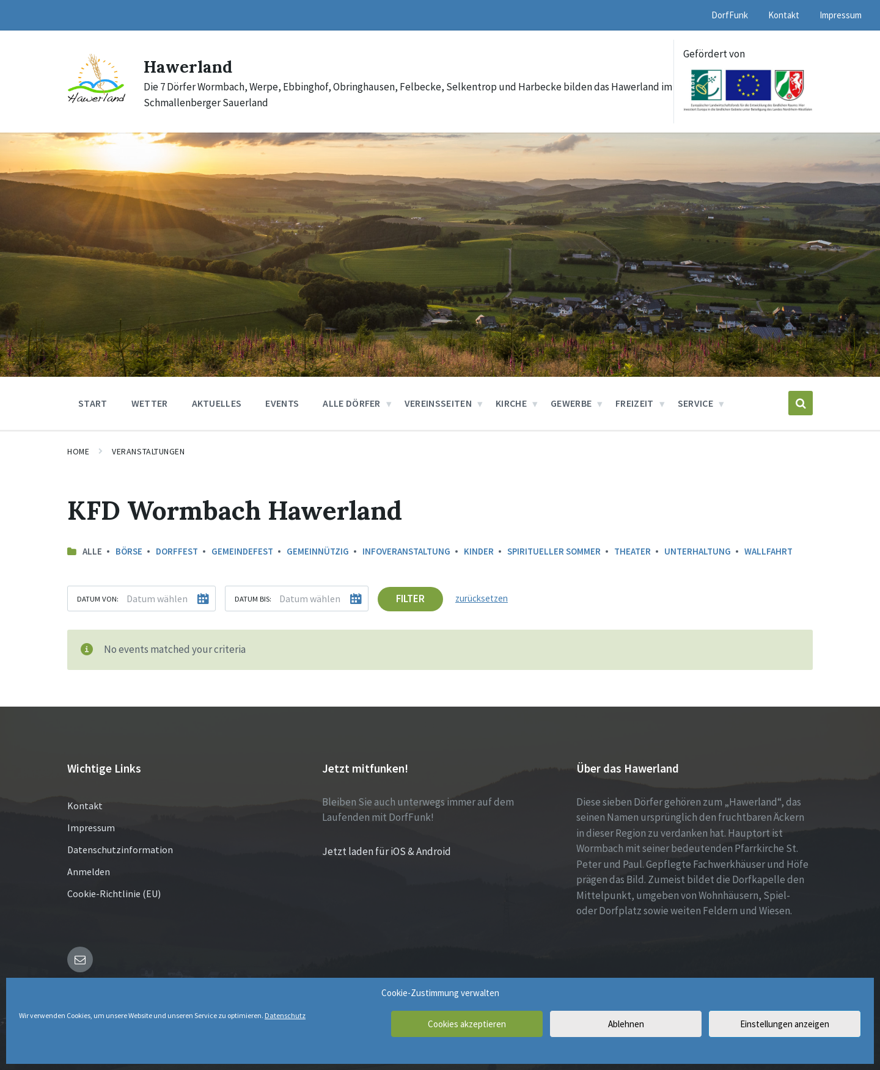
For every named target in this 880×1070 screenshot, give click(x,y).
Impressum (91, 827)
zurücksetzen (481, 598)
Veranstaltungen (148, 451)
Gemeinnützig (318, 551)
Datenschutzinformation (120, 849)
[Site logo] (96, 102)
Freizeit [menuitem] (634, 403)
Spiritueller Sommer (554, 551)
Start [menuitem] (93, 403)
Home (78, 451)
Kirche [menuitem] (511, 403)
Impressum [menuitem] (841, 15)
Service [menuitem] (695, 403)
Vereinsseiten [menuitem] (438, 403)
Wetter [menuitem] (149, 403)
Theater (632, 551)
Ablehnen (626, 1024)
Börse (129, 551)
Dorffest (177, 551)
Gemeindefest (242, 551)
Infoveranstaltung (406, 551)
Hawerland (192, 66)
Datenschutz (285, 1015)
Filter (410, 598)
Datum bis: (253, 598)
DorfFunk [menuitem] (729, 15)
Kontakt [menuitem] (783, 15)
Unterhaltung (697, 551)
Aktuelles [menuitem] (217, 403)
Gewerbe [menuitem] (571, 403)
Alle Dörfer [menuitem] (352, 403)
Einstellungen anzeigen (784, 1024)
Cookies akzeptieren (467, 1024)
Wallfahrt (768, 551)
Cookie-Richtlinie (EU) (114, 893)
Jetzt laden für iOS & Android (386, 850)
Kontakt (85, 805)
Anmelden (88, 871)
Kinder (479, 551)
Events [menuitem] (282, 403)
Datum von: (98, 598)
